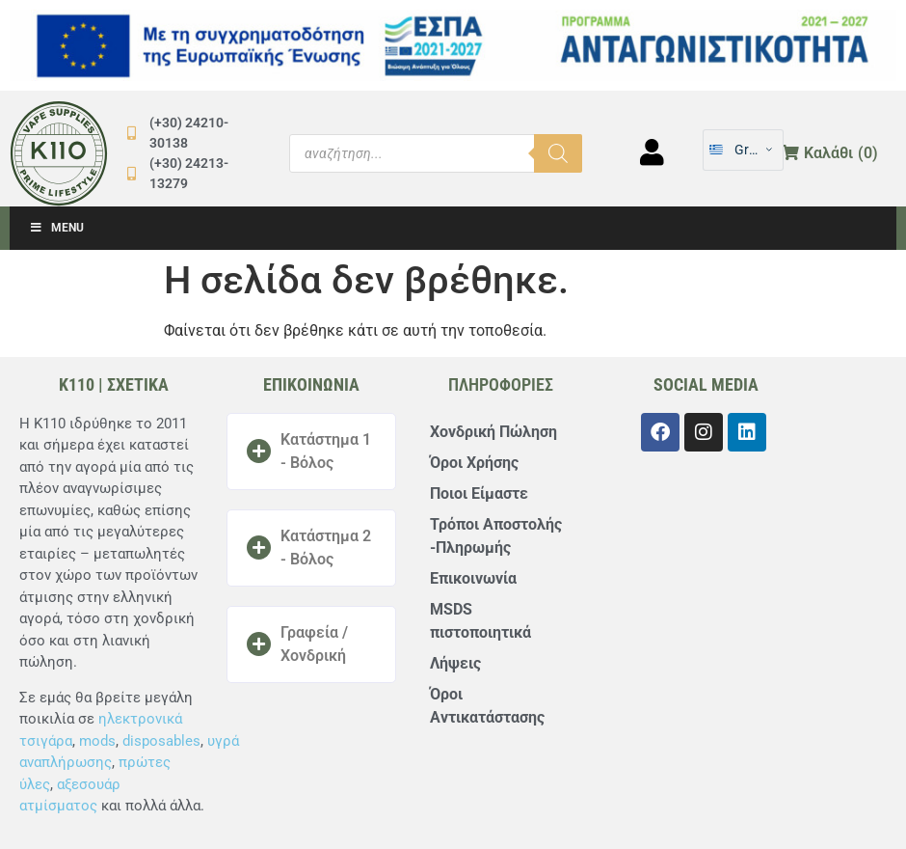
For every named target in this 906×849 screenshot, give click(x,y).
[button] (311, 451)
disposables (161, 741)
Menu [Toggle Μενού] (56, 227)
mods (97, 741)
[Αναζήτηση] (558, 153)
